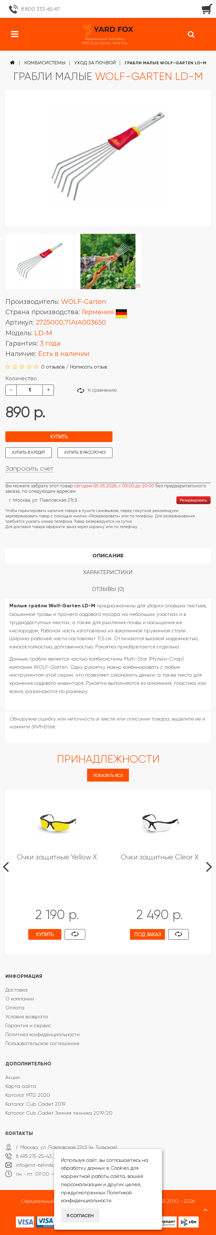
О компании (19, 998)
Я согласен (80, 1215)
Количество (21, 378)
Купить (59, 437)
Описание (108, 555)
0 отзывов (53, 367)
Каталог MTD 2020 (27, 1095)
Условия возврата (26, 1016)
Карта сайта (20, 1086)
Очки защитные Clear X (160, 857)
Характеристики (108, 572)
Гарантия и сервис (28, 1025)
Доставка (16, 990)
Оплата (14, 1007)
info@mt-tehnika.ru (38, 1165)
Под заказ (147, 934)
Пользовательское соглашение (42, 1043)
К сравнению (102, 390)
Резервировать (193, 500)
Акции (12, 1077)
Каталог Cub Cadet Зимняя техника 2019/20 (58, 1113)
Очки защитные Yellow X (57, 857)
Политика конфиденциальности (42, 1034)
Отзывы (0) (108, 589)
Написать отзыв (88, 367)
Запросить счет (29, 468)
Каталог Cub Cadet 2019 (35, 1104)
